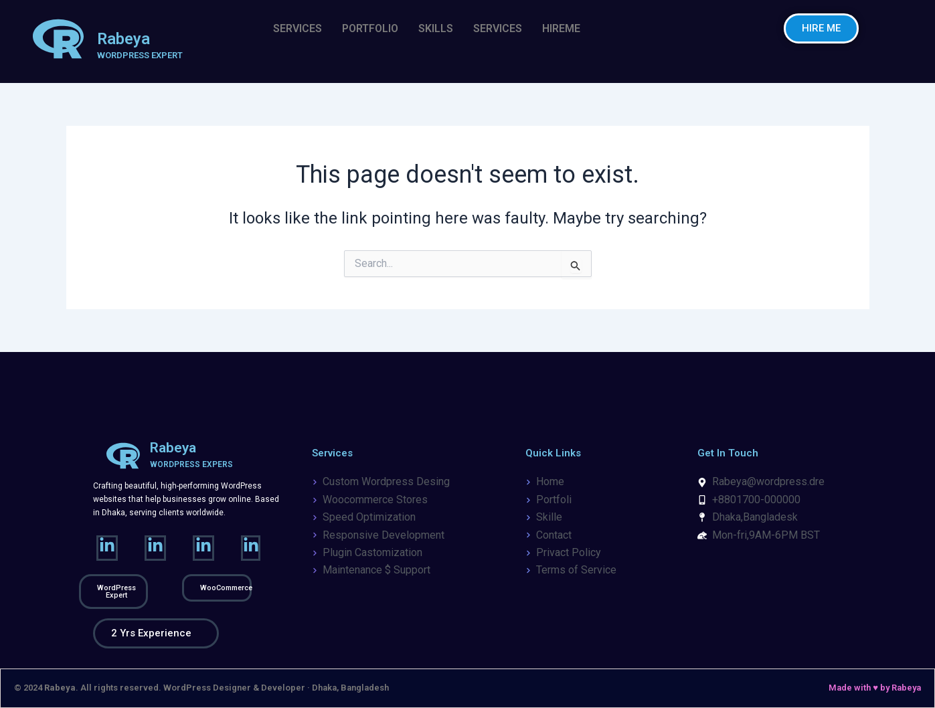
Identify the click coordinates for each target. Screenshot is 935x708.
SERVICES (297, 28)
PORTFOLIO (370, 28)
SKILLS (435, 28)
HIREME (561, 28)
